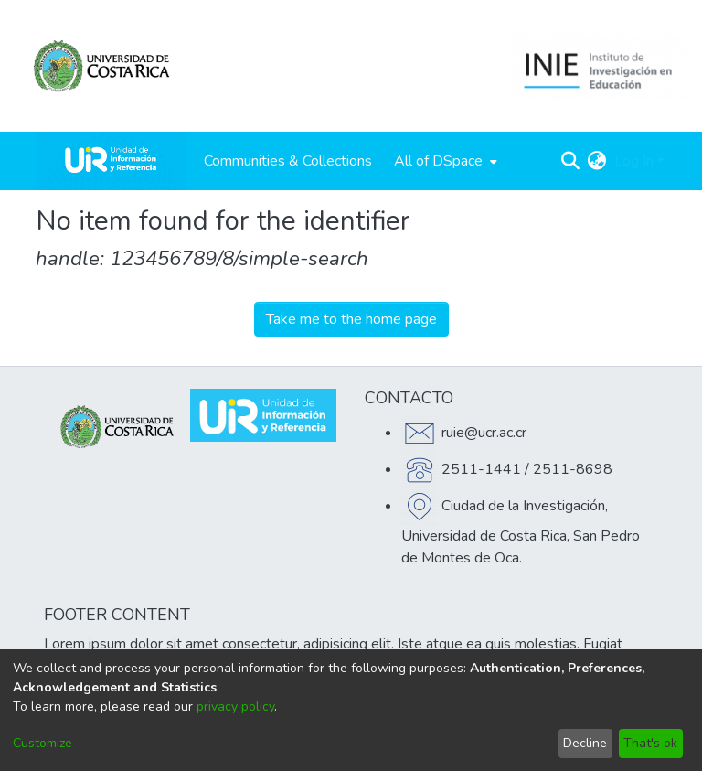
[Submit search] (570, 161)
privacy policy (235, 706)
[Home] (111, 161)
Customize (42, 743)
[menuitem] (443, 161)
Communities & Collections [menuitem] (288, 161)
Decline (585, 743)
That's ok (650, 743)
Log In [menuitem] (634, 161)
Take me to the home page (351, 319)
